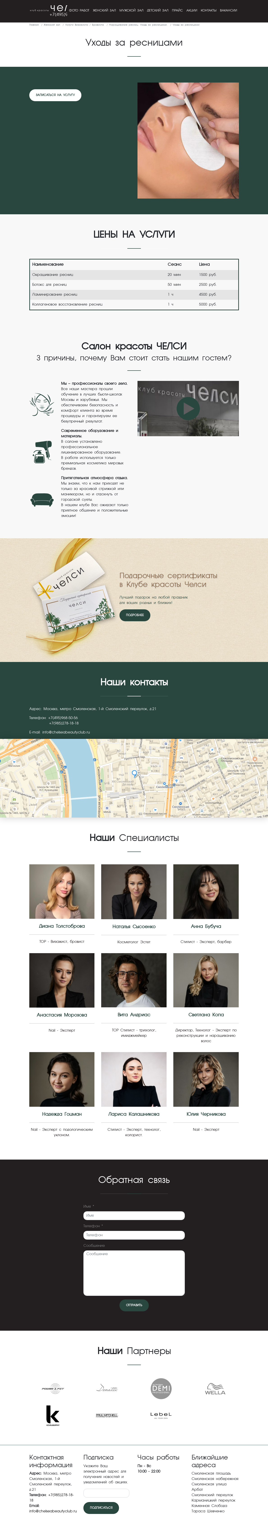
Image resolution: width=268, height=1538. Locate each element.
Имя (88, 1207)
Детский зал (157, 10)
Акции (191, 10)
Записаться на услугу (55, 95)
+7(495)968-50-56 (63, 718)
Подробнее (135, 615)
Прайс (177, 10)
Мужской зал (131, 10)
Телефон (93, 1226)
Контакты (208, 10)
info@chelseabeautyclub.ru (66, 732)
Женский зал (104, 10)
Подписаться (101, 1508)
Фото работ (79, 10)
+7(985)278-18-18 (64, 723)
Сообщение (94, 1246)
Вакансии (228, 10)
